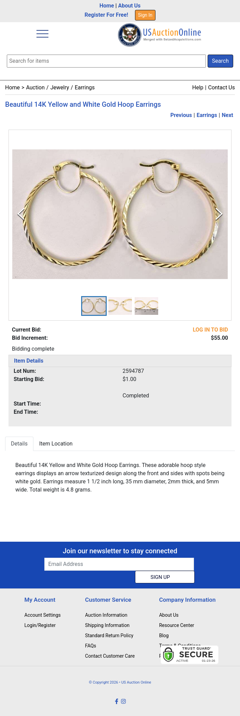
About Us (129, 5)
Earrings (85, 87)
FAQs (90, 645)
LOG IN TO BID (210, 329)
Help (198, 87)
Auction (35, 87)
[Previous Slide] (21, 214)
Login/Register (40, 625)
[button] (94, 306)
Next (227, 115)
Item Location (56, 443)
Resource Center (176, 625)
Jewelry (59, 87)
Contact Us (221, 87)
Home (107, 5)
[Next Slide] (219, 214)
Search (220, 61)
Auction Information (106, 615)
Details (19, 443)
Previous (181, 115)
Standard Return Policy (109, 635)
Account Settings (43, 615)
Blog (164, 635)
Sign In (145, 15)
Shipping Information (107, 625)
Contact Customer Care (110, 656)
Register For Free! (106, 15)
